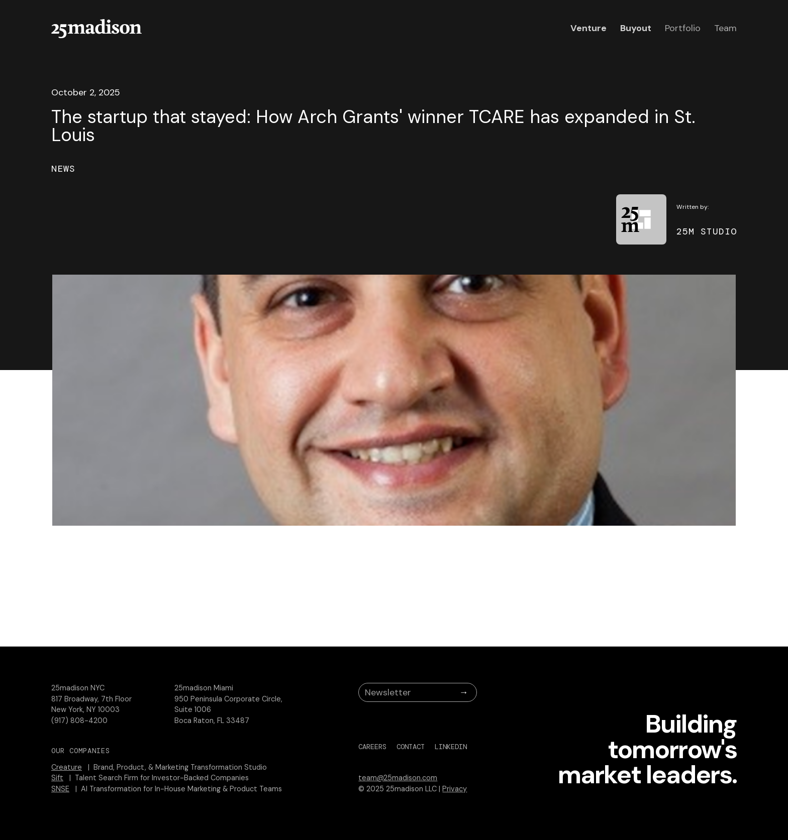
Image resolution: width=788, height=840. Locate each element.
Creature (66, 767)
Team (725, 28)
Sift (57, 777)
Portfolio (683, 28)
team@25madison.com (397, 777)
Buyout (635, 28)
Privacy (454, 788)
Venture (588, 28)
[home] (96, 28)
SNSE (60, 788)
